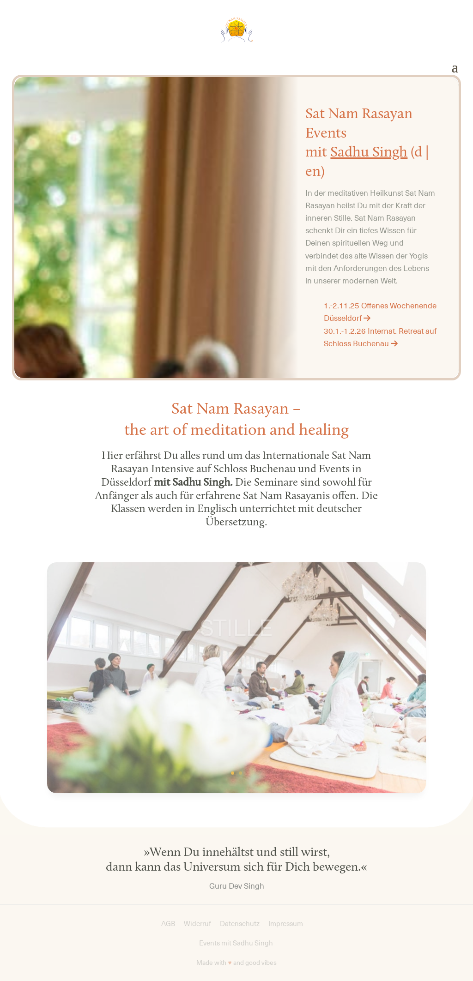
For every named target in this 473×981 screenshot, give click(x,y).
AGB (168, 923)
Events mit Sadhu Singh (236, 943)
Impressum (285, 923)
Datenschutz (240, 923)
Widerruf (197, 923)
